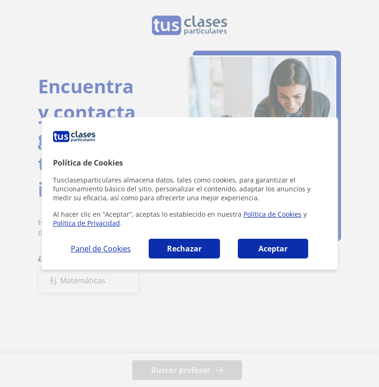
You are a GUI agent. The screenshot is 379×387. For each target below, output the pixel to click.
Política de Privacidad (86, 223)
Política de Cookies (272, 214)
